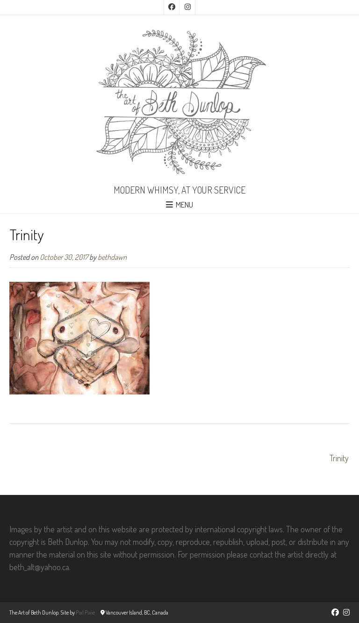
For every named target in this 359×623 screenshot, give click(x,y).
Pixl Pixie (85, 612)
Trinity (339, 458)
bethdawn (112, 257)
